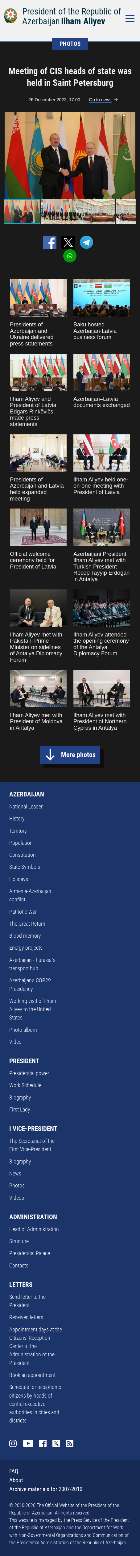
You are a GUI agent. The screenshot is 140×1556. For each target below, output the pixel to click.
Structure (19, 1241)
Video (15, 1042)
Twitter (56, 1443)
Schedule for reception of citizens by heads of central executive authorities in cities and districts (36, 1404)
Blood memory (25, 935)
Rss (69, 1443)
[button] (131, 155)
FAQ (13, 1471)
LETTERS (20, 1284)
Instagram (13, 1443)
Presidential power (29, 1073)
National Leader (26, 806)
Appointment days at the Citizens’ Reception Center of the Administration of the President (35, 1346)
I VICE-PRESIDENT (33, 1128)
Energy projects (26, 947)
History (17, 818)
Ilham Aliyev (83, 21)
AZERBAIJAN (26, 794)
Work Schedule (25, 1085)
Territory (18, 831)
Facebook (43, 1443)
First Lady (19, 1109)
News (15, 1173)
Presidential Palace (29, 1253)
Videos (16, 1198)
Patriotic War (23, 911)
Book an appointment (32, 1375)
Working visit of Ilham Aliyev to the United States (32, 1009)
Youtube (28, 1443)
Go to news (100, 99)
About (16, 1480)
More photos (78, 755)
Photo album (23, 1030)
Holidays (18, 879)
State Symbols (24, 867)
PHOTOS (70, 43)
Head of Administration (34, 1229)
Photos (17, 1185)
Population (21, 843)
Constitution (22, 855)
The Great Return (27, 923)
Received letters (26, 1317)
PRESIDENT (24, 1061)
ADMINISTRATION (33, 1217)
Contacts (18, 1265)
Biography (20, 1097)
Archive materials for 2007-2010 (45, 1489)
